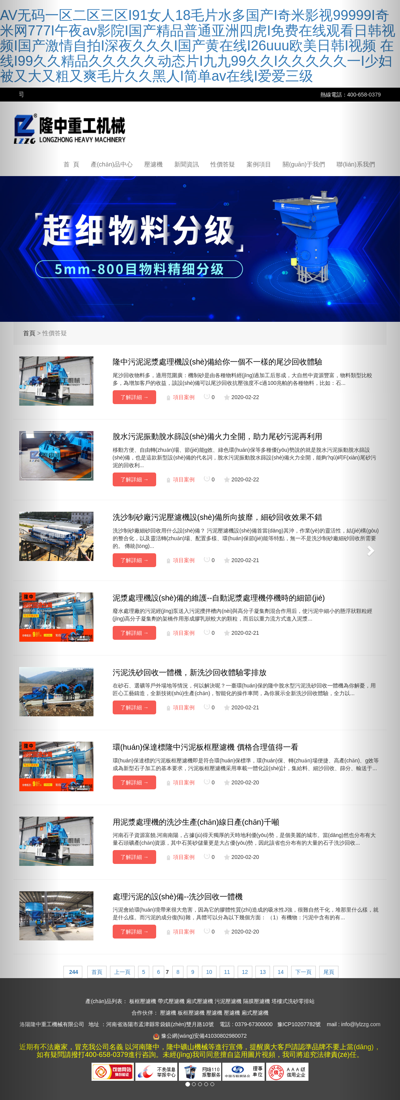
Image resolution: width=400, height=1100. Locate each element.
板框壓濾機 (142, 1001)
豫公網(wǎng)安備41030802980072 (204, 1036)
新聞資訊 (186, 164)
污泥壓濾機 (228, 1001)
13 (263, 972)
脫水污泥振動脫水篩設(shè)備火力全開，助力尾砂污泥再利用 (218, 436)
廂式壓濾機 (199, 1001)
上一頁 (122, 972)
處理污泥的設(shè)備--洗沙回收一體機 (178, 896)
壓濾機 (153, 164)
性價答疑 (222, 164)
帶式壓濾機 (171, 1001)
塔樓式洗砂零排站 (293, 1001)
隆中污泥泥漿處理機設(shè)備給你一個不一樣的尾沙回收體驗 (218, 362)
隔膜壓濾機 (256, 1001)
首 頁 (71, 164)
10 (209, 972)
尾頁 (328, 972)
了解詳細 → (134, 397)
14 (281, 972)
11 (227, 972)
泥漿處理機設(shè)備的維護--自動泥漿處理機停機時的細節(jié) (219, 598)
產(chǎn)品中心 (112, 164)
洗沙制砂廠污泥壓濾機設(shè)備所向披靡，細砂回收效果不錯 (218, 517)
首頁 (97, 972)
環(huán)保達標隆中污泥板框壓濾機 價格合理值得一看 (205, 747)
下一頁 (303, 972)
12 (245, 972)
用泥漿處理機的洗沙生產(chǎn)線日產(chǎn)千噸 (196, 822)
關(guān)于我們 (304, 164)
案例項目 (259, 164)
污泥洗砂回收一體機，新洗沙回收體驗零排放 (190, 672)
